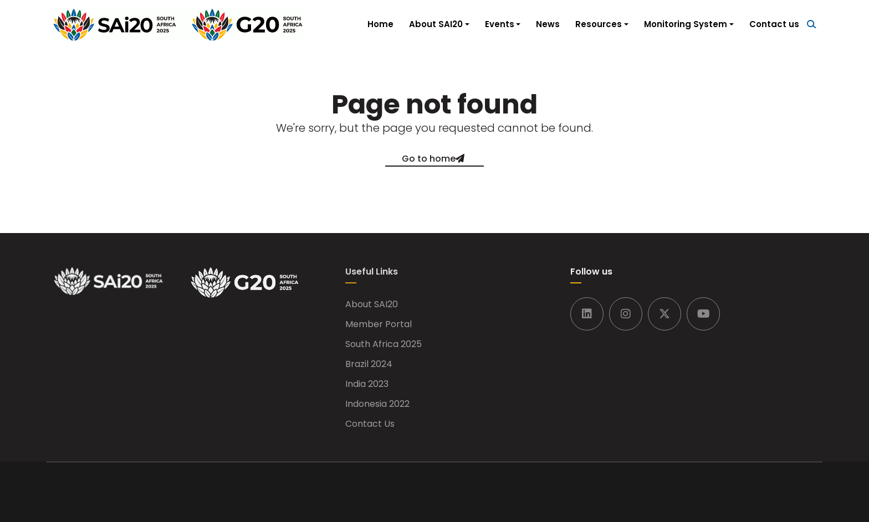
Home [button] (380, 24)
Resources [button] (598, 24)
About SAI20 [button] (436, 24)
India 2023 (367, 384)
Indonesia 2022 (377, 404)
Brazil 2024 (368, 364)
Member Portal (378, 324)
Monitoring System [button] (685, 24)
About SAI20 (371, 304)
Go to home (429, 158)
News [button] (548, 24)
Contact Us (370, 424)
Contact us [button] (774, 24)
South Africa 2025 (383, 344)
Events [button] (499, 24)
